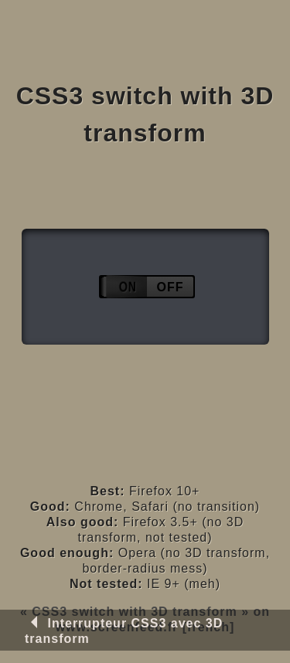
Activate (146, 287)
